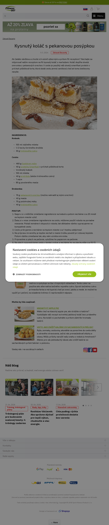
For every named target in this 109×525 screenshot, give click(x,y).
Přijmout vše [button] (84, 274)
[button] (27, 274)
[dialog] (54, 262)
